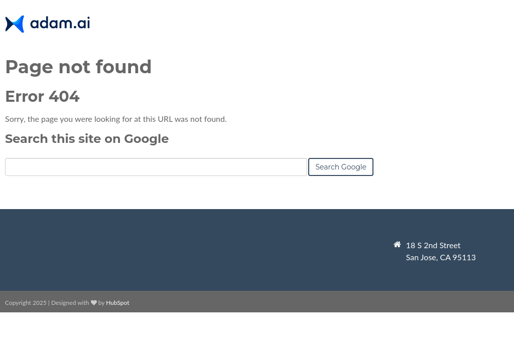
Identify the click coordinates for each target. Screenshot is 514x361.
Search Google (340, 166)
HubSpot (117, 302)
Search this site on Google (87, 138)
